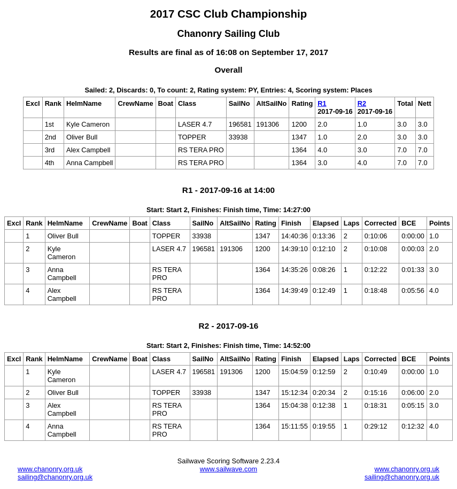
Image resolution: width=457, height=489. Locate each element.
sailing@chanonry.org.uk (55, 477)
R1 (321, 103)
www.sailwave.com (228, 469)
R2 (362, 103)
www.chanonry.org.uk (50, 469)
